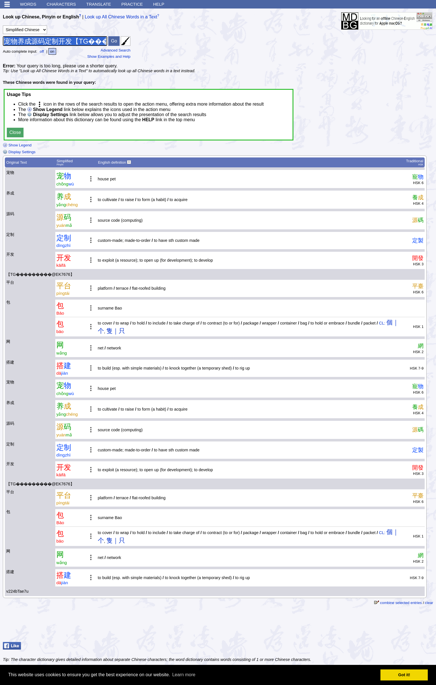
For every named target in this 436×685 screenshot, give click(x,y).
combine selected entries (401, 603)
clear (429, 603)
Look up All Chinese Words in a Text (121, 16)
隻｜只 (115, 330)
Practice (132, 4)
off (42, 51)
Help (158, 4)
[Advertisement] (387, 625)
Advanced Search (115, 50)
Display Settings (19, 152)
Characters (61, 4)
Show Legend (17, 145)
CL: (382, 323)
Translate (98, 4)
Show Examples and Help (109, 56)
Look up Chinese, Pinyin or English (41, 16)
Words (28, 4)
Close (15, 132)
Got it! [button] (404, 675)
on (52, 51)
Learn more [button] (183, 674)
